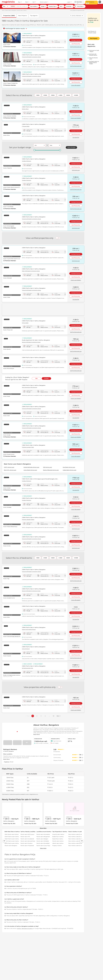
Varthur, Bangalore (49, 725)
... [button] (49, 716)
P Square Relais (25, 126)
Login (68, 2)
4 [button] (45, 716)
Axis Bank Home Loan (69, 467)
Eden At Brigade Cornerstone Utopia (31, 271)
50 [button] (53, 716)
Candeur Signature (26, 161)
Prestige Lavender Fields (28, 447)
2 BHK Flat (6, 817)
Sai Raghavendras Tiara (27, 668)
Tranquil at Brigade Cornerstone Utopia (31, 57)
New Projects (22, 15)
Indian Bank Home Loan (69, 470)
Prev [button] (28, 716)
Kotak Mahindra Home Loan (31, 467)
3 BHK (53, 95)
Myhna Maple (25, 322)
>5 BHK (76, 95)
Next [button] (58, 716)
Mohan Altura (25, 109)
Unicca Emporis (26, 648)
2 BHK (45, 95)
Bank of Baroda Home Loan (51, 470)
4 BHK (60, 95)
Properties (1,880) (9, 15)
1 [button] (32, 716)
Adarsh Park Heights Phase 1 (29, 629)
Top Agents (33, 15)
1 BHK (37, 95)
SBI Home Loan (47, 467)
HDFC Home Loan (9, 467)
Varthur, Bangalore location (25, 928)
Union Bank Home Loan (30, 470)
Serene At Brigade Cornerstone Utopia (31, 37)
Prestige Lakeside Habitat (28, 519)
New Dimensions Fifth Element (29, 387)
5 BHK (68, 95)
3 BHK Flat (27, 817)
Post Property (90, 2)
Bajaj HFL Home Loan (10, 470)
